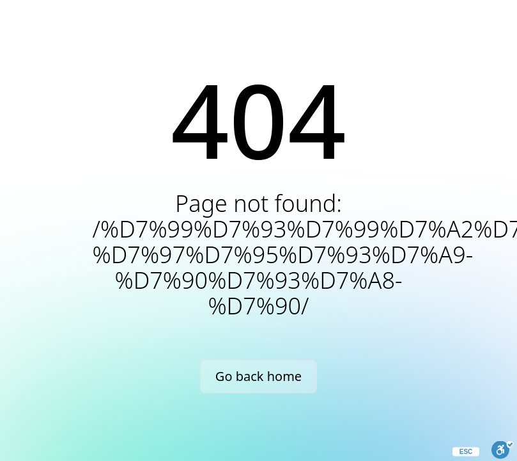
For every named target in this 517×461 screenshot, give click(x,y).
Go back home (258, 376)
